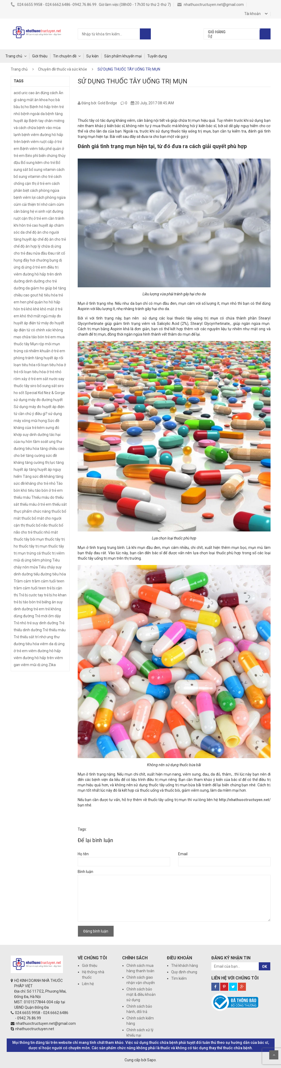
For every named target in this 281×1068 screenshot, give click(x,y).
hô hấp (54, 302)
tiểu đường (42, 574)
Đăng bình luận (95, 931)
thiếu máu (22, 497)
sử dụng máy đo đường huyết (38, 400)
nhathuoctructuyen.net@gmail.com (210, 4)
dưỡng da (22, 288)
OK (264, 966)
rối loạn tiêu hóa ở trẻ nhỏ (40, 372)
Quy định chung (184, 972)
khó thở (26, 316)
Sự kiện (92, 56)
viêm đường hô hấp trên (34, 658)
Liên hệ (88, 984)
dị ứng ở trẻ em (33, 267)
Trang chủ (13, 56)
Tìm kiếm (179, 978)
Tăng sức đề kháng (39, 476)
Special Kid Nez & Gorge (45, 393)
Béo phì (31, 155)
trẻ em (38, 609)
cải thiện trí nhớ (34, 204)
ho (46, 302)
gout (34, 295)
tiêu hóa (59, 574)
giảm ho (37, 288)
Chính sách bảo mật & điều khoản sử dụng (141, 994)
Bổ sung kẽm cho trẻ (38, 162)
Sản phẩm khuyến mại (123, 56)
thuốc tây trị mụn (33, 546)
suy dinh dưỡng (35, 434)
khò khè (32, 309)
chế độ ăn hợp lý (27, 246)
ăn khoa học (44, 100)
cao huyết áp (42, 225)
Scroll (273, 1054)
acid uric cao (24, 93)
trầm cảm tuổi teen (48, 581)
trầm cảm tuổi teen (30, 588)
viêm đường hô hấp (44, 651)
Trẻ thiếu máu (54, 630)
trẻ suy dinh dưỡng (42, 623)
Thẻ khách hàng (184, 965)
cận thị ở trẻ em (34, 218)
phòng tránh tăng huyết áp (36, 358)
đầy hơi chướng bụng (40, 260)
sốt (21, 393)
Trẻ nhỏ (20, 623)
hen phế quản (31, 302)
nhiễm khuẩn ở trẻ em (47, 351)
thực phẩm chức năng (32, 511)
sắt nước (50, 379)
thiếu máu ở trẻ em (35, 504)
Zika (52, 665)
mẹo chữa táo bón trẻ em (35, 337)
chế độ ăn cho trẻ (52, 239)
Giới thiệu (39, 56)
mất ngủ (40, 316)
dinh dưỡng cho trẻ (41, 281)
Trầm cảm (22, 581)
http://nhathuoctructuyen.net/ (245, 800)
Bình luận (85, 871)
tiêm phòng (41, 560)
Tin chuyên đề (64, 56)
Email (183, 854)
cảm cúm (56, 204)
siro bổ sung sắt (43, 386)
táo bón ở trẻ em (49, 490)
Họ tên (83, 854)
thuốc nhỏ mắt (45, 532)
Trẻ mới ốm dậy (48, 616)
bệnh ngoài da (33, 114)
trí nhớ (40, 637)
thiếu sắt (59, 504)
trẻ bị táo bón (25, 602)
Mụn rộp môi (40, 344)
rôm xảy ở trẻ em (28, 379)
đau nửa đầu (36, 253)
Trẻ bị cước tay (31, 595)
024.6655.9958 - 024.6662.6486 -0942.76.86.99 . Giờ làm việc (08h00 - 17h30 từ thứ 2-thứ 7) (91, 4)
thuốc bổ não (37, 525)
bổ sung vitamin (42, 169)
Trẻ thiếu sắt (24, 637)
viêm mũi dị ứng (34, 665)
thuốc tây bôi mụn (29, 539)
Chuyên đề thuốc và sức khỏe (62, 69)
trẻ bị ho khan (55, 595)
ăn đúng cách (46, 93)
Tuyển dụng (157, 56)
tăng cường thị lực (40, 462)
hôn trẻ (19, 309)
